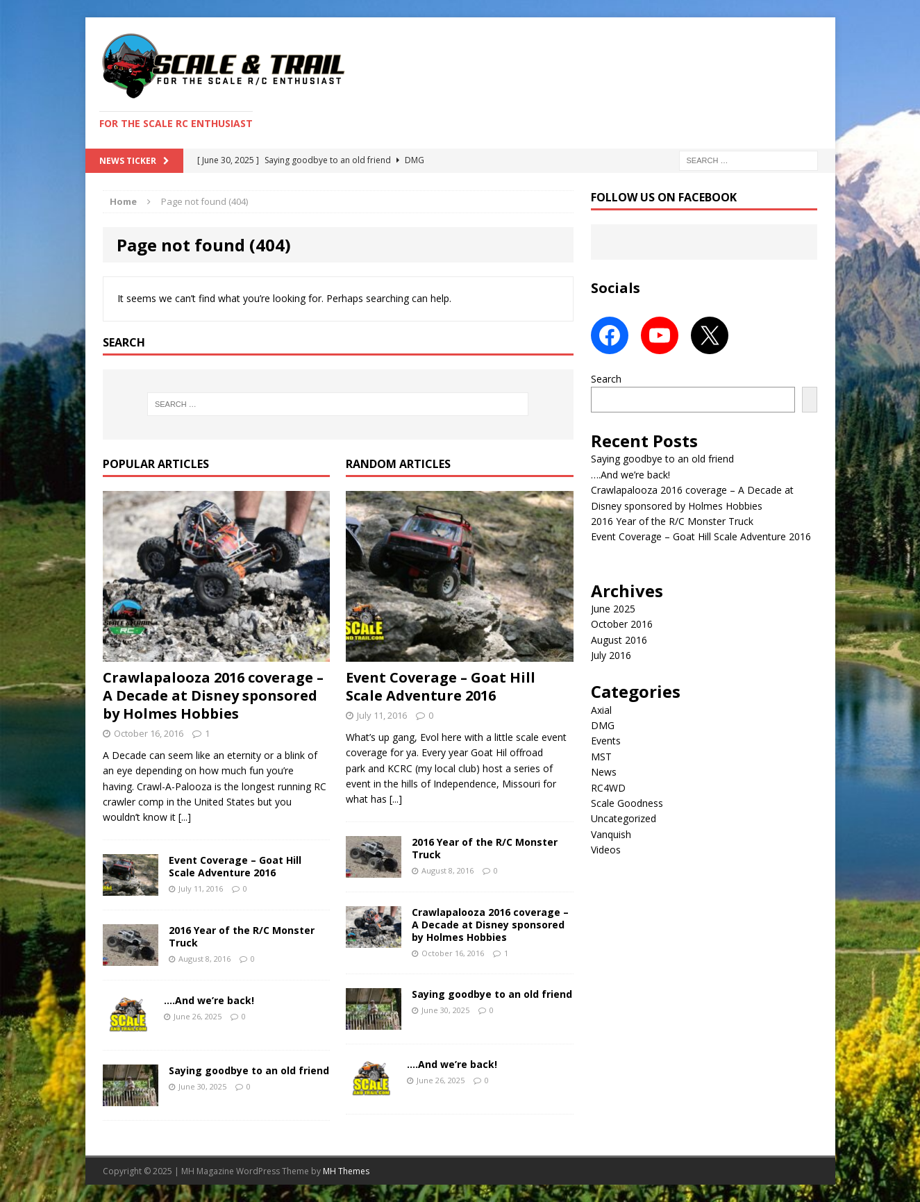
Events (606, 740)
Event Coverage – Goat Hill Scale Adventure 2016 (235, 866)
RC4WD (608, 787)
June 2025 (613, 608)
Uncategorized (623, 818)
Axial (601, 710)
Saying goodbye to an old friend (249, 1070)
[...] (184, 817)
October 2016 (622, 624)
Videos (606, 849)
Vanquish (611, 834)
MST (601, 756)
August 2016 (619, 639)
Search (606, 378)
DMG (602, 725)
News (604, 771)
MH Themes (346, 1171)
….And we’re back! (209, 1000)
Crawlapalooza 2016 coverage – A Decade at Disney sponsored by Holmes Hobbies (213, 695)
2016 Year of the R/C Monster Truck (242, 936)
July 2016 (611, 655)
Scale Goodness (627, 803)
